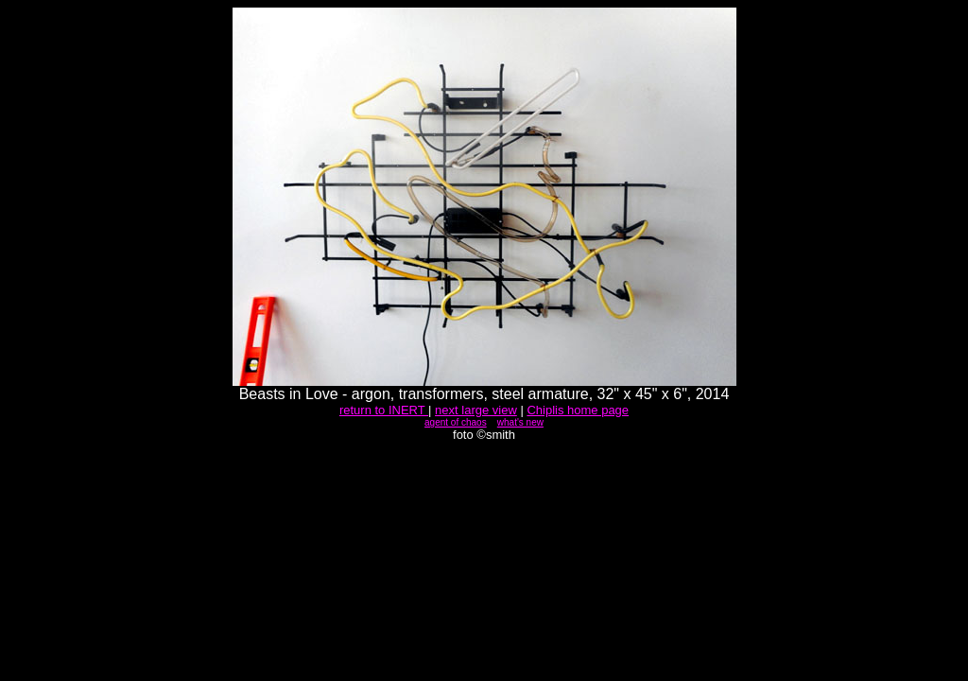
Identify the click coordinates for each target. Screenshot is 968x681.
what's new (520, 422)
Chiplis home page (578, 410)
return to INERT (383, 410)
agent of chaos (455, 422)
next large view (476, 410)
